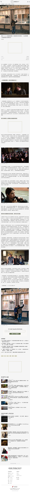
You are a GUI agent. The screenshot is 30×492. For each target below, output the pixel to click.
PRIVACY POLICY (19, 475)
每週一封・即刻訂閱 (15, 333)
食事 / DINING (10, 481)
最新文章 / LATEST (10, 473)
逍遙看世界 (11, 399)
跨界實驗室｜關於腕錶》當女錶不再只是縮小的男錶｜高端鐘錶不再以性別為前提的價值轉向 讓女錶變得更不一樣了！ (18, 433)
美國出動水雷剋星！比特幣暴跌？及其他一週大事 (17, 407)
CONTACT (18, 474)
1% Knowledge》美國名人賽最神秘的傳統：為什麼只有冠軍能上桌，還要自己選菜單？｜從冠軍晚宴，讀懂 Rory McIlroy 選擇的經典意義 (18, 386)
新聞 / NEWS (10, 483)
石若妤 (10, 442)
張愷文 (10, 450)
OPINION (9, 379)
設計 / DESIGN (10, 480)
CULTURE (12, 384)
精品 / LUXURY (10, 477)
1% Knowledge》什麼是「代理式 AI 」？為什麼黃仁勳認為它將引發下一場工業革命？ (18, 403)
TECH (8, 401)
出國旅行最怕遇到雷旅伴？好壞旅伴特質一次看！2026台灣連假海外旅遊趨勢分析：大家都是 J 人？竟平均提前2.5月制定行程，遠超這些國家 (18, 456)
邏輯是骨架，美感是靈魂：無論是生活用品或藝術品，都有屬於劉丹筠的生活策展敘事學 (18, 448)
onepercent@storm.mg (16, 489)
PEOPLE (12, 379)
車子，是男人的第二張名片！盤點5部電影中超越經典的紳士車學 (13, 352)
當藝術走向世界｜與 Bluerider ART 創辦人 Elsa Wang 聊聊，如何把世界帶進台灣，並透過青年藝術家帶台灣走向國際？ (18, 397)
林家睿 (2, 39)
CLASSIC (28, 56)
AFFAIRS (11, 401)
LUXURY (12, 390)
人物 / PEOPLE (10, 474)
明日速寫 (10, 408)
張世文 (10, 382)
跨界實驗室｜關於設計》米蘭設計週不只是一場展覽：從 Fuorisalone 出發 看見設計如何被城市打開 (18, 392)
